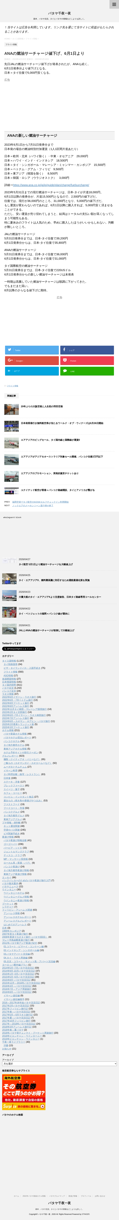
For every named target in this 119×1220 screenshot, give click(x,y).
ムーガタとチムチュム (15, 767)
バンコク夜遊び (12, 866)
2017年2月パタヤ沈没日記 (15, 1005)
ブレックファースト (14, 785)
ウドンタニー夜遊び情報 (16, 900)
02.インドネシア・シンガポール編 (21, 950)
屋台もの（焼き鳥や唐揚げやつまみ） (23, 800)
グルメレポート (10, 756)
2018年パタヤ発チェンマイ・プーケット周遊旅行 (28, 1033)
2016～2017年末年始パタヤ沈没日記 (21, 1002)
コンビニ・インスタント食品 (19, 797)
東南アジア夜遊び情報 (15, 874)
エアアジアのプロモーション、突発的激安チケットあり (50, 473)
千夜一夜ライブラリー (13, 1042)
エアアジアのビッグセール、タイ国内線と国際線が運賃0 (50, 440)
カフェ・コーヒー (13, 793)
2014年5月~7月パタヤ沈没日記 (18, 968)
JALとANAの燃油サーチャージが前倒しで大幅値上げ (46, 630)
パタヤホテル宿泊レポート (17, 737)
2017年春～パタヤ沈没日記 (16, 1011)
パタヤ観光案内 (10, 883)
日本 (4, 928)
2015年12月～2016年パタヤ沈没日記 (21, 983)
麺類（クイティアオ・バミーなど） (22, 759)
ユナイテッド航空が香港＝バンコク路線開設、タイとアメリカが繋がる (58, 490)
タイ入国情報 (9, 661)
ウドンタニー (9, 889)
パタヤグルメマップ (57, 1196)
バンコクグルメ (12, 812)
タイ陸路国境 (10, 664)
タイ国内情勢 (9, 685)
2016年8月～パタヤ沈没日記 (17, 992)
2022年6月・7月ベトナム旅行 (17, 700)
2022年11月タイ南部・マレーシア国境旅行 (24, 709)
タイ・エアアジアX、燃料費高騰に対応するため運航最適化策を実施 (54, 580)
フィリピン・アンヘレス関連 (17, 910)
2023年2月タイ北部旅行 (14, 712)
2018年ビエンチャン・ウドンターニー (22, 1036)
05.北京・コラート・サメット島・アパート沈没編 (29, 961)
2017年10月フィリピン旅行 (16, 1021)
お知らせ (6, 1049)
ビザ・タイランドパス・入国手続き (22, 668)
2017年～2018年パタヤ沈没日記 (18, 1024)
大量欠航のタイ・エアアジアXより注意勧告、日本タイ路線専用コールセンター (60, 597)
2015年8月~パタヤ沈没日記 (16, 980)
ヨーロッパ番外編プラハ (15, 965)
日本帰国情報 (9, 682)
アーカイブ (8, 1060)
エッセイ (6, 877)
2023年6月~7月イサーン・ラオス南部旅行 (24, 715)
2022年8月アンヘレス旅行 (15, 706)
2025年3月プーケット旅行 (15, 727)
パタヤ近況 (8, 688)
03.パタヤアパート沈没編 (17, 954)
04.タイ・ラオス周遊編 (16, 958)
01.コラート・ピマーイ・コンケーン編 (24, 946)
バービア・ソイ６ (13, 848)
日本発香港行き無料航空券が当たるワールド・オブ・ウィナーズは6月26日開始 (62, 423)
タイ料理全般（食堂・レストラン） (22, 774)
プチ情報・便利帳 (11, 822)
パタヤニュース (10, 886)
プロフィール (86, 1196)
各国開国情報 (9, 679)
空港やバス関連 (12, 830)
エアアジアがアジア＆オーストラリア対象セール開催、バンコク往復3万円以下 (62, 456)
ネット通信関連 (12, 826)
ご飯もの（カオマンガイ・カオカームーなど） (28, 763)
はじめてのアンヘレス (15, 924)
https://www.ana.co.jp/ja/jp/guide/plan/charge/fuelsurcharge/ (51, 185)
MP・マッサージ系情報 (16, 859)
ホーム (16, 1196)
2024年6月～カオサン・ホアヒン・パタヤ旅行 (26, 721)
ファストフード (12, 804)
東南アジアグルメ (13, 819)
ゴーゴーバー (10, 844)
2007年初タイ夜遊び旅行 (15, 934)
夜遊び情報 (8, 837)
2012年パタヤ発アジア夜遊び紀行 (19, 943)
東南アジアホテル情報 (15, 749)
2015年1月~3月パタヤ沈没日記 (18, 974)
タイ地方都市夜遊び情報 (16, 870)
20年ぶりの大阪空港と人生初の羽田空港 (42, 406)
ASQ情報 (8, 675)
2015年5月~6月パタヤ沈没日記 (18, 977)
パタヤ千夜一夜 (59, 13)
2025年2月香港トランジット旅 (18, 724)
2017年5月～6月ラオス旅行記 (17, 1014)
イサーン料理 (10, 770)
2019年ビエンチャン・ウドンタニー (21, 1039)
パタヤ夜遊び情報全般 (15, 840)
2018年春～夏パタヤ (13, 1030)
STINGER (85, 1214)
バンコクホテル (12, 741)
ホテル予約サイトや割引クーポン (21, 752)
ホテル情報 (8, 730)
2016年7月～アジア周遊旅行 (17, 989)
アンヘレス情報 (12, 913)
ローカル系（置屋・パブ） (17, 863)
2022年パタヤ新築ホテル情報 (34, 1196)
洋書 (6, 1045)
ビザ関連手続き (12, 833)
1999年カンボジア (11, 931)
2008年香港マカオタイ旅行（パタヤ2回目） (25, 937)
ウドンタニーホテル (14, 893)
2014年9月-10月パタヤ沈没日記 (18, 971)
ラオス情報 (8, 694)
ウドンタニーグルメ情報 (16, 897)
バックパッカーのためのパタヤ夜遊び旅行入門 (26, 880)
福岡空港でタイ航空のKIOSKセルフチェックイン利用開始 (40, 502)
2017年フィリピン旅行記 (15, 1008)
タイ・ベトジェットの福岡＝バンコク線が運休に (44, 613)
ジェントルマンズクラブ (16, 851)
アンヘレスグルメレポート (17, 921)
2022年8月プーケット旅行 (15, 703)
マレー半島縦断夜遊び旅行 (16, 940)
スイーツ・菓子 (12, 789)
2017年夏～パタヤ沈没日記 (16, 1018)
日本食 (7, 778)
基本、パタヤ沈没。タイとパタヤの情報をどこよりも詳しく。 (59, 1209)
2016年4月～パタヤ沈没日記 (17, 986)
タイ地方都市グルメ (14, 815)
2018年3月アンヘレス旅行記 (17, 1027)
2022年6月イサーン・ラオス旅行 (19, 697)
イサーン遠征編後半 (14, 999)
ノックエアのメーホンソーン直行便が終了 (32, 505)
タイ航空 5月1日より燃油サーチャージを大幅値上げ (46, 564)
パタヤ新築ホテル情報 (15, 734)
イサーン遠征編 (12, 995)
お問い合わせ (100, 1196)
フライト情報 (12, 386)
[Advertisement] (59, 103)
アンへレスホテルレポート (17, 917)
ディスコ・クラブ (13, 855)
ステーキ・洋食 (12, 782)
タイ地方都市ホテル (14, 745)
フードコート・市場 (14, 808)
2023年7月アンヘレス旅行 (15, 718)
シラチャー (8, 907)
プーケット (8, 904)
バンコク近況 (9, 691)
